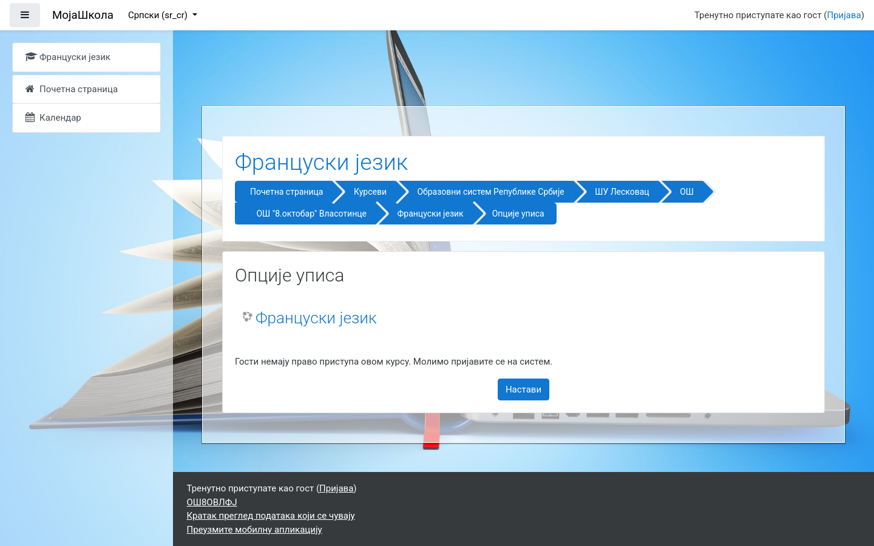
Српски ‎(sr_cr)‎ (159, 15)
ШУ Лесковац (622, 192)
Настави (523, 389)
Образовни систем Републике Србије (490, 192)
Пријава (844, 15)
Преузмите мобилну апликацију (254, 529)
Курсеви (370, 192)
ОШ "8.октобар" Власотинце (311, 213)
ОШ (687, 192)
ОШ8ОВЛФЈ (212, 502)
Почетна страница (286, 192)
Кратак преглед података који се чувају (271, 515)
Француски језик (430, 213)
